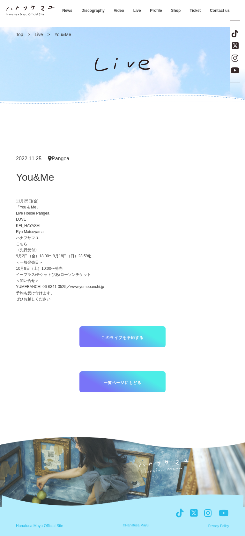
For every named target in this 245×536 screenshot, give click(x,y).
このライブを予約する (122, 338)
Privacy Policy (218, 526)
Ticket (195, 10)
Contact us (220, 10)
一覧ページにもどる (123, 383)
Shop (176, 10)
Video (119, 10)
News (67, 10)
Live (137, 10)
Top (19, 34)
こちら (21, 244)
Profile (156, 10)
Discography (93, 10)
